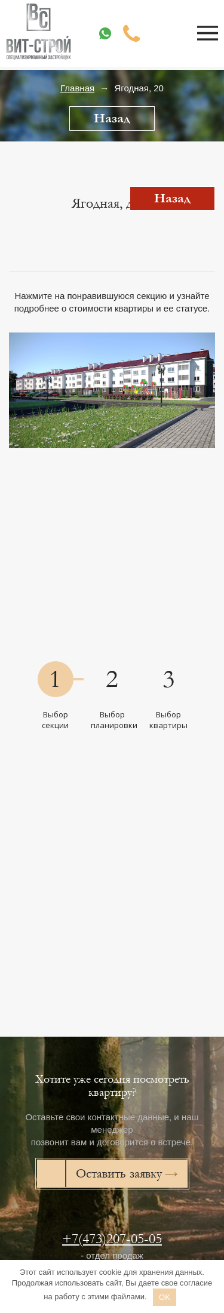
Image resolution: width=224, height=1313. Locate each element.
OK (164, 1297)
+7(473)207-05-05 (112, 1239)
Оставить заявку (119, 1173)
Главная (77, 88)
